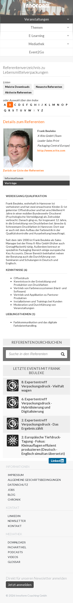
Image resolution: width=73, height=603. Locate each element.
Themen (37, 27)
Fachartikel (17, 547)
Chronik (14, 499)
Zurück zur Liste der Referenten (23, 170)
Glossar (14, 562)
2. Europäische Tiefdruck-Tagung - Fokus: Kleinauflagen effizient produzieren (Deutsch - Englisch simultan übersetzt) (43, 445)
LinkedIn (14, 516)
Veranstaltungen (36, 19)
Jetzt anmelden (20, 584)
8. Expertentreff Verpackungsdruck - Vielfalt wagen (42, 386)
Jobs (11, 489)
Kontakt (15, 526)
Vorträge (11, 183)
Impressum (16, 475)
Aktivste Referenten (18, 92)
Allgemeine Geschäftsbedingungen (34, 479)
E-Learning (36, 36)
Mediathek (36, 44)
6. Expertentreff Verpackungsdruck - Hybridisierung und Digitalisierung (36, 405)
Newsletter (17, 520)
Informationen (14, 178)
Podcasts (15, 552)
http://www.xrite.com (51, 150)
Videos (13, 557)
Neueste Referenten (49, 86)
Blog (11, 494)
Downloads (17, 542)
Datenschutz (18, 484)
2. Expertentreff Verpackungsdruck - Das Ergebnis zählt (39, 424)
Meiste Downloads (17, 86)
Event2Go (36, 52)
